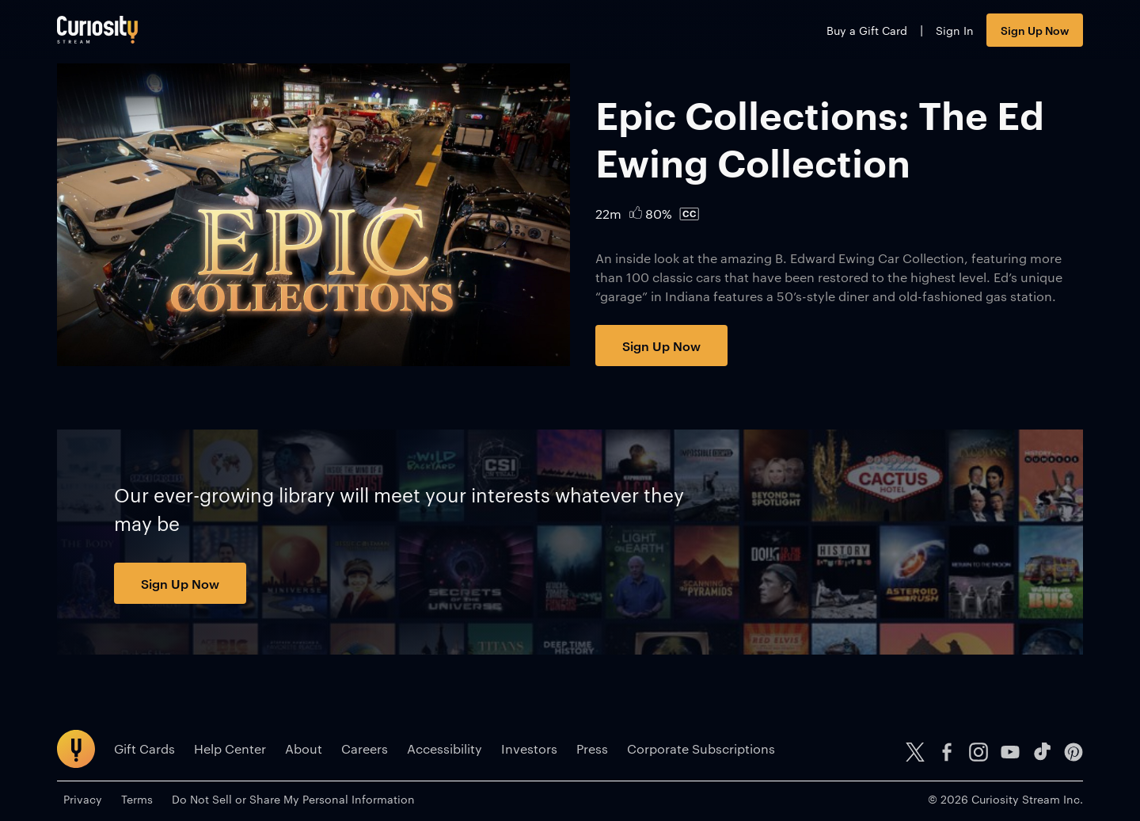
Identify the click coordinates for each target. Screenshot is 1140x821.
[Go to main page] (97, 29)
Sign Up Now (1035, 29)
